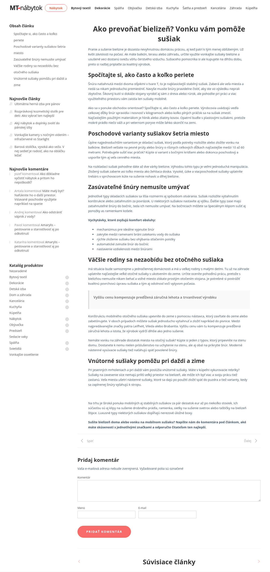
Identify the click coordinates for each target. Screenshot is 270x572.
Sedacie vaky (18, 337)
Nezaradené (18, 271)
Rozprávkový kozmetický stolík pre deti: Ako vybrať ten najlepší (39, 113)
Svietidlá (15, 349)
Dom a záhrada (20, 295)
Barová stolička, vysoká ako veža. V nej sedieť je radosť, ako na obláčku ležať (39, 151)
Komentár (84, 477)
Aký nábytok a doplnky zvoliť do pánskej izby (37, 125)
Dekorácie (16, 283)
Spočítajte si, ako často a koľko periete (35, 37)
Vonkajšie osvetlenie (24, 354)
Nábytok (15, 319)
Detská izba (154, 8)
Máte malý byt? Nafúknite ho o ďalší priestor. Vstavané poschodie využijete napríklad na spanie (39, 197)
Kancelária (218, 8)
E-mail (142, 508)
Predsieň (15, 331)
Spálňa (119, 8)
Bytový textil (18, 277)
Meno (81, 508)
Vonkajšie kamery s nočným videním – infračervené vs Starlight (41, 137)
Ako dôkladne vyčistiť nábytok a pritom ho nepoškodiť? (37, 178)
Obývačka (135, 8)
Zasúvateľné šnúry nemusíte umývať (40, 59)
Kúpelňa (15, 313)
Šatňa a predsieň (195, 8)
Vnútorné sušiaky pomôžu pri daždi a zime (40, 82)
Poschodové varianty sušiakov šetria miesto (39, 50)
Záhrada (236, 8)
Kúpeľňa (251, 8)
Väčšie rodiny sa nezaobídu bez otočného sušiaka (36, 69)
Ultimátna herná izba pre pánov (37, 104)
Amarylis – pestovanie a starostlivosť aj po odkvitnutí (36, 229)
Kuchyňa (172, 8)
